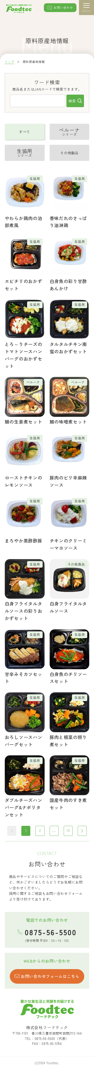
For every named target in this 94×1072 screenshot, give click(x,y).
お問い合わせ (60, 8)
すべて (24, 131)
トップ (9, 61)
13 (68, 830)
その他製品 (69, 152)
